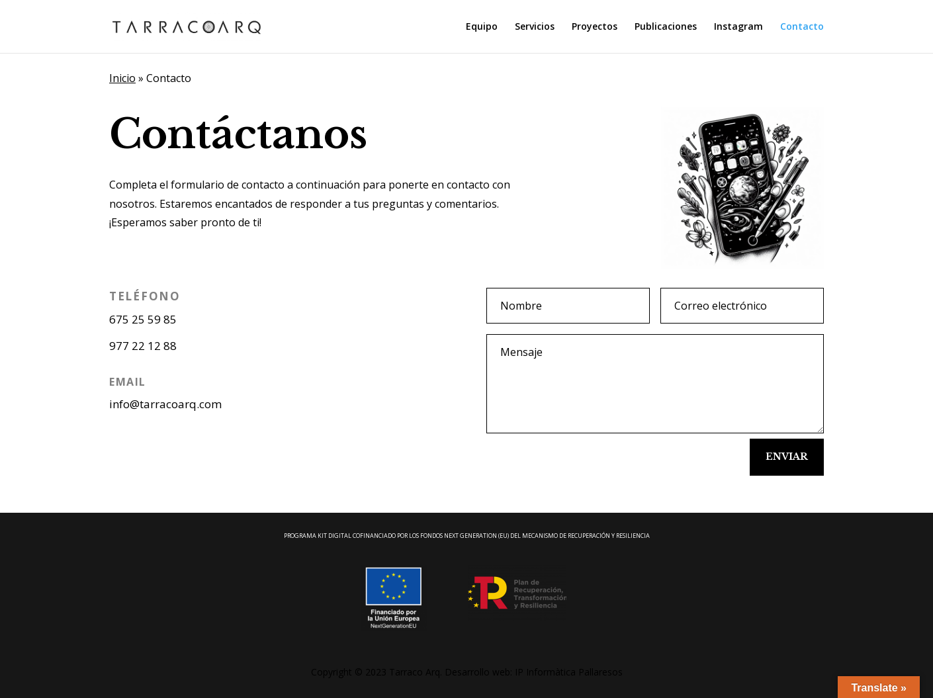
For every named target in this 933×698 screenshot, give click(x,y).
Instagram (738, 27)
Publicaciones (666, 27)
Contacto (802, 27)
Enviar (787, 456)
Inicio (122, 78)
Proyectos (594, 27)
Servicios (535, 27)
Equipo (482, 27)
